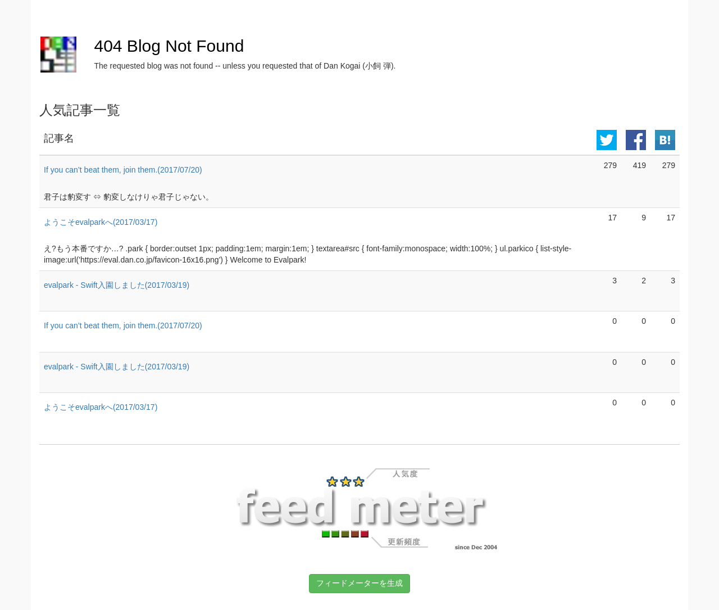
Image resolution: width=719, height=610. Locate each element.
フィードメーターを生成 (359, 583)
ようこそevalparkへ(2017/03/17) (100, 222)
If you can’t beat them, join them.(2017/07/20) (123, 169)
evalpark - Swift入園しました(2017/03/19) (116, 285)
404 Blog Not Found (169, 46)
